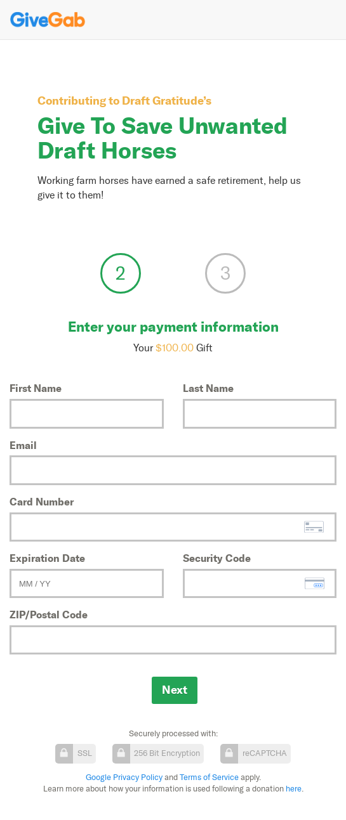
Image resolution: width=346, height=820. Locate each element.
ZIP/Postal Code (49, 614)
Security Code (217, 558)
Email (23, 445)
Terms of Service (209, 777)
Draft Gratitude (162, 100)
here (294, 788)
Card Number (42, 501)
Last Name (208, 388)
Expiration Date (47, 558)
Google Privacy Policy (124, 777)
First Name (36, 388)
